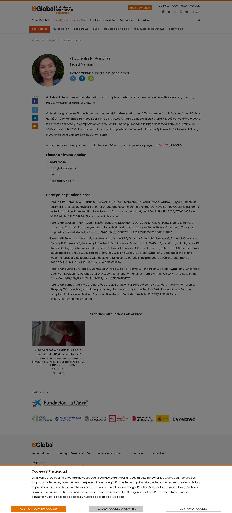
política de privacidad (109, 497)
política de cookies (68, 497)
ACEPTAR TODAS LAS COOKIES (39, 508)
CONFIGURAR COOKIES (193, 508)
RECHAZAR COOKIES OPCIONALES (116, 508)
